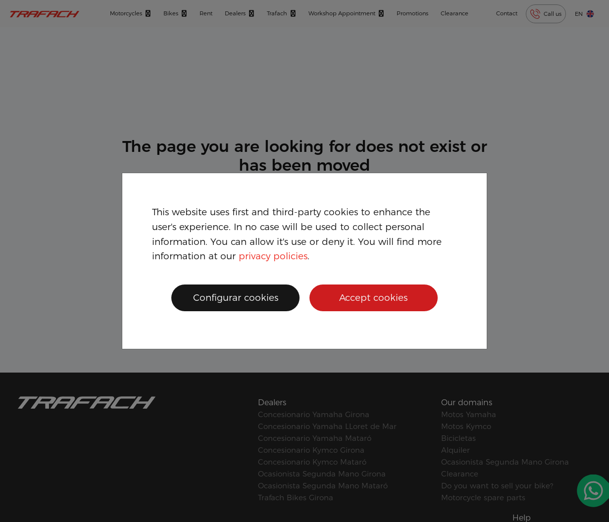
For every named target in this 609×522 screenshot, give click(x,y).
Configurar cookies (235, 297)
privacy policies (273, 256)
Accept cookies (373, 297)
